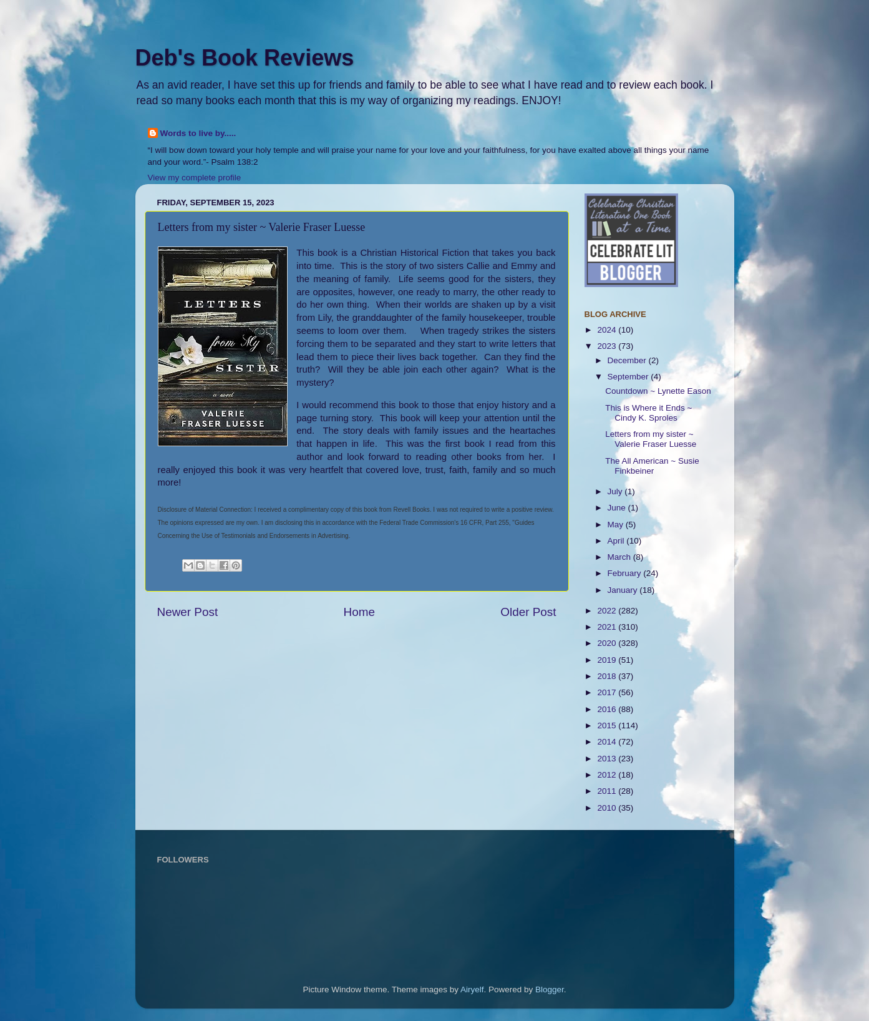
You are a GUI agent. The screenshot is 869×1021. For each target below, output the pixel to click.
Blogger (549, 989)
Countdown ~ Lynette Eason (658, 391)
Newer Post (187, 611)
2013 (607, 758)
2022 (607, 610)
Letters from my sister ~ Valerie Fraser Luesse (650, 439)
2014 (607, 741)
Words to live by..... (198, 133)
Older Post (528, 611)
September (629, 376)
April (617, 540)
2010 (607, 808)
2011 (607, 791)
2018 (607, 676)
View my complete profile (194, 177)
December (628, 360)
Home (359, 611)
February (626, 573)
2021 (607, 627)
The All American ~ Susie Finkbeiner (652, 466)
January (624, 590)
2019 (607, 660)
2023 (607, 346)
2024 (607, 330)
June (618, 507)
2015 (607, 725)
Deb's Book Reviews (244, 58)
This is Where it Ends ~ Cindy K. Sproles (648, 413)
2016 (607, 709)
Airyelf (472, 989)
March (620, 557)
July (616, 491)
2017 (607, 692)
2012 (607, 774)
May (617, 524)
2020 (607, 643)
